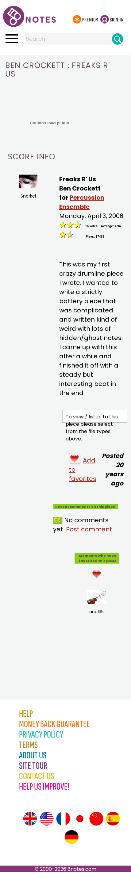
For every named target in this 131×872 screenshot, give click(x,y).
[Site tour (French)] (63, 818)
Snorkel (28, 187)
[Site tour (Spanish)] (113, 818)
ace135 (96, 602)
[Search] (117, 39)
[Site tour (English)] (30, 818)
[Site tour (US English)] (46, 818)
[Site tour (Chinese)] (96, 818)
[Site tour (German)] (71, 837)
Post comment (89, 529)
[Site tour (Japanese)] (79, 818)
